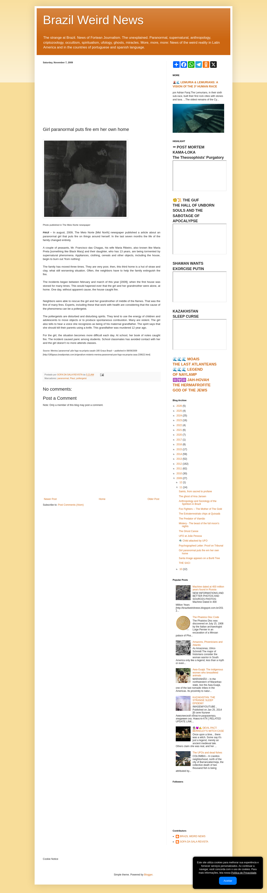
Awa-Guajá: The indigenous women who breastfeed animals (208, 672)
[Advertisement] (101, 94)
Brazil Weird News (93, 20)
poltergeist (81, 378)
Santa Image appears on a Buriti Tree (199, 558)
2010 (180, 473)
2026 (180, 405)
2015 (180, 449)
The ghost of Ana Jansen (192, 496)
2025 (180, 410)
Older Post (153, 499)
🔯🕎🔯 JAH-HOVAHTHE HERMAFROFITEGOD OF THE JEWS (192, 385)
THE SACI (184, 563)
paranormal (63, 378)
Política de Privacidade (243, 872)
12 (181, 482)
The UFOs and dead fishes (207, 752)
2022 (180, 425)
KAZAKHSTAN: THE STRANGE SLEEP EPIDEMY (204, 700)
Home (102, 499)
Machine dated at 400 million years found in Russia (208, 588)
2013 (180, 458)
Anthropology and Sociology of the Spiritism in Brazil (198, 502)
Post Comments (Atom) (71, 504)
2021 (180, 430)
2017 (180, 439)
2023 (180, 420)
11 (181, 487)
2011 (180, 468)
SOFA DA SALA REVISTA (194, 841)
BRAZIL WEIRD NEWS (192, 836)
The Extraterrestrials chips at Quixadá (199, 513)
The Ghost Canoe (188, 531)
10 (181, 569)
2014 (180, 454)
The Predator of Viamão (192, 518)
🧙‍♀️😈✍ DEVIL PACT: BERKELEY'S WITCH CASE (208, 729)
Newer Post (50, 499)
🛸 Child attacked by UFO (193, 540)
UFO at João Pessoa (190, 536)
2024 (180, 415)
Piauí (72, 378)
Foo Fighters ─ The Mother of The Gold (200, 509)
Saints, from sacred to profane (195, 491)
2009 (180, 478)
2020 (180, 434)
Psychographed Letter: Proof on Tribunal (201, 545)
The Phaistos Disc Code (206, 617)
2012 (180, 463)
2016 (180, 444)
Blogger (148, 874)
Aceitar (228, 880)
